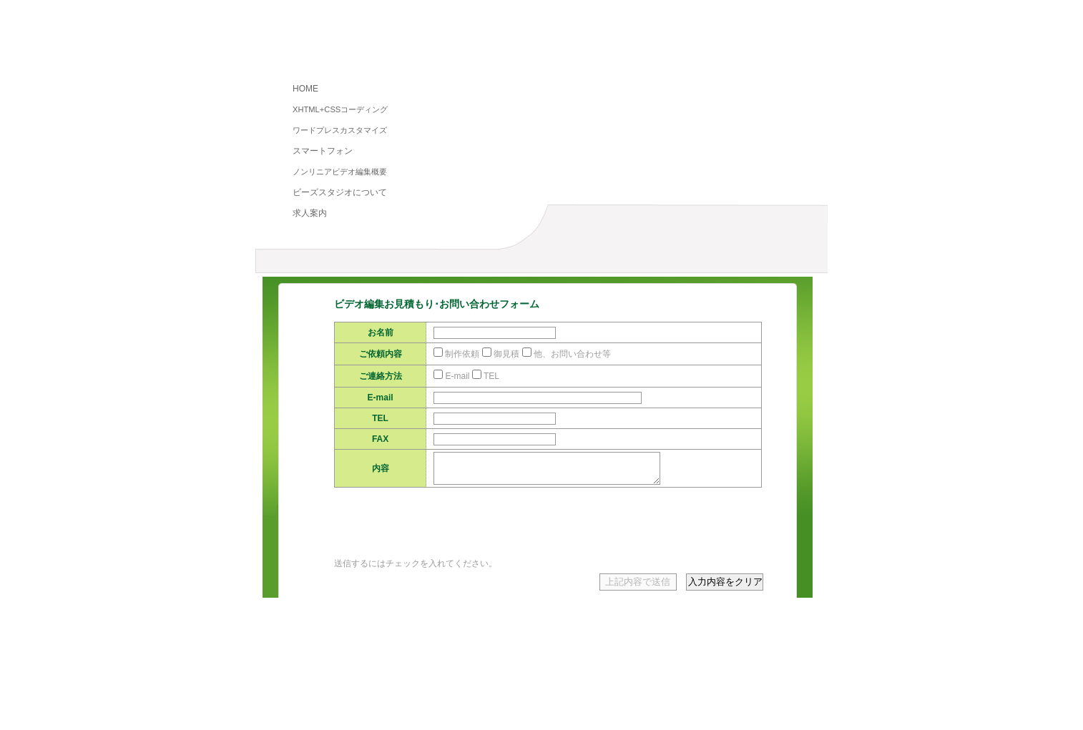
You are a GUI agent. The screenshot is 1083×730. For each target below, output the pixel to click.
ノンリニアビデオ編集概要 (340, 171)
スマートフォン (323, 151)
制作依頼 (462, 354)
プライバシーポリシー (373, 705)
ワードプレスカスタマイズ (340, 130)
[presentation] (443, 535)
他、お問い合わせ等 (572, 354)
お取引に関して (475, 705)
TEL (491, 376)
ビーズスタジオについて (340, 192)
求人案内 (310, 213)
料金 (498, 264)
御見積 (506, 354)
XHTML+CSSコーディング (340, 109)
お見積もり (656, 264)
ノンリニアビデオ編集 (341, 264)
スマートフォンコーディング (687, 693)
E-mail (457, 376)
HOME (305, 89)
